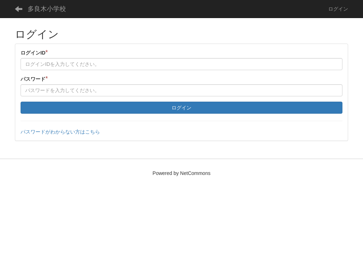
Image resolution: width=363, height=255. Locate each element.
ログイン (338, 9)
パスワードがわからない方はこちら (60, 132)
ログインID (34, 52)
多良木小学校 (47, 8)
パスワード (34, 78)
